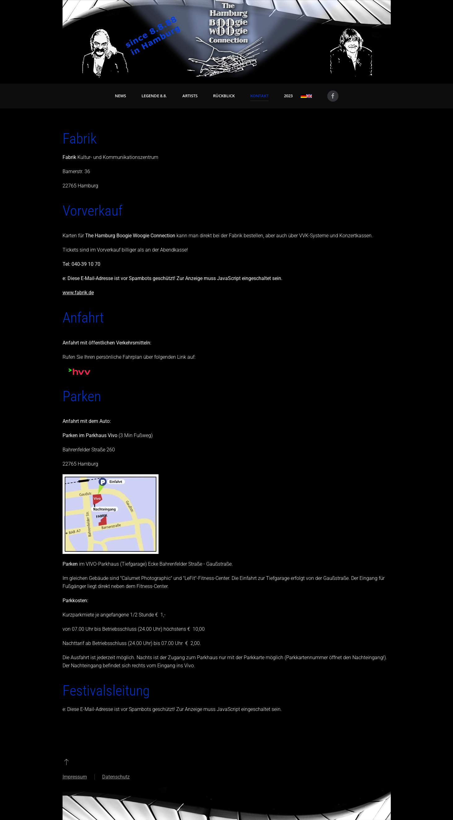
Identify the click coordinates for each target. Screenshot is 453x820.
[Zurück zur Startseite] (227, 38)
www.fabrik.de (78, 293)
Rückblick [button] (224, 96)
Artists (190, 96)
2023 (288, 96)
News (120, 96)
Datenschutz (116, 777)
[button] (66, 762)
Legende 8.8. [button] (154, 96)
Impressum (75, 777)
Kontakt (259, 96)
